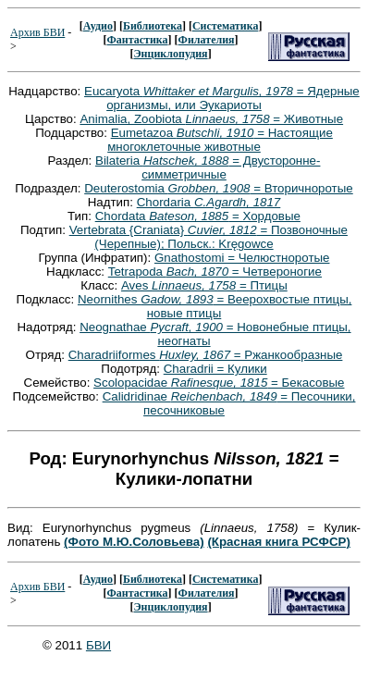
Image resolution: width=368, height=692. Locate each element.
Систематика (225, 25)
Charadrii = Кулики (215, 369)
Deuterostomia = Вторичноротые (218, 188)
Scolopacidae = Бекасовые (218, 382)
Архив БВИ (37, 32)
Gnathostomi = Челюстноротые (242, 258)
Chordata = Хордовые (198, 216)
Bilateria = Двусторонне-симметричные (207, 167)
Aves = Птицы (204, 285)
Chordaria (209, 202)
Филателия (206, 39)
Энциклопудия (170, 53)
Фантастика (136, 39)
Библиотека (152, 25)
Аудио (98, 25)
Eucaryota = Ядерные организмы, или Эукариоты (222, 98)
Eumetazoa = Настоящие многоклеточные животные (220, 140)
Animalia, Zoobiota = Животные (211, 119)
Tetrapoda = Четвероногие (215, 271)
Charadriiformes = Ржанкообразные (205, 355)
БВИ (98, 645)
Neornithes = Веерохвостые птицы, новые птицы (214, 306)
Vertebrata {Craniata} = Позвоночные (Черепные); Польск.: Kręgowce (208, 237)
